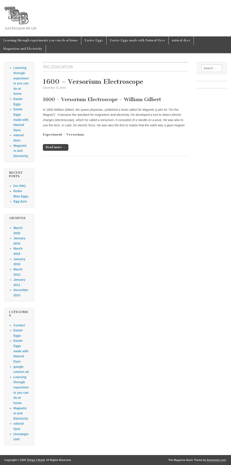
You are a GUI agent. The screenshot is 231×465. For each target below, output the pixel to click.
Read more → (55, 147)
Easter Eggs (94, 40)
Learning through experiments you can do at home (40, 40)
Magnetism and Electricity (22, 49)
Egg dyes (20, 201)
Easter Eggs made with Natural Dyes (137, 40)
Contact (19, 325)
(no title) (19, 186)
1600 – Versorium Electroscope (93, 82)
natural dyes (181, 40)
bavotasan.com (216, 460)
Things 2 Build (36, 460)
